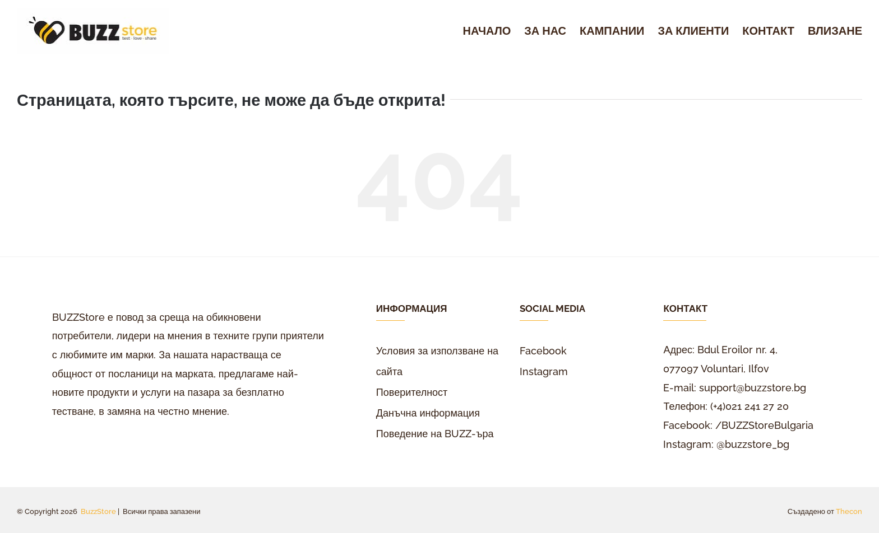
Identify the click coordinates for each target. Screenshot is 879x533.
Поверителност (412, 392)
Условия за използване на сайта (437, 361)
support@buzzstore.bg (752, 388)
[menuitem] (494, 31)
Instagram (544, 371)
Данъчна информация (428, 413)
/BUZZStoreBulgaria (764, 425)
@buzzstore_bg (752, 444)
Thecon (849, 511)
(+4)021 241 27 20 (749, 406)
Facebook (543, 351)
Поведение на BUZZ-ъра (435, 434)
